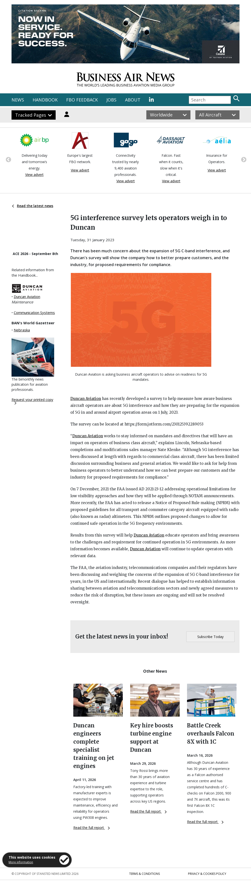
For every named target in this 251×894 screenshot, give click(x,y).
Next (243, 159)
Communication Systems (34, 312)
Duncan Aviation (27, 296)
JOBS (111, 100)
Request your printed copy (32, 401)
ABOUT (132, 100)
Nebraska (22, 329)
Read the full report (91, 827)
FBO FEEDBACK (82, 100)
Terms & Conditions (144, 874)
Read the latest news (32, 205)
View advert (34, 174)
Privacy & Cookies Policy (207, 874)
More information (21, 862)
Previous (7, 159)
